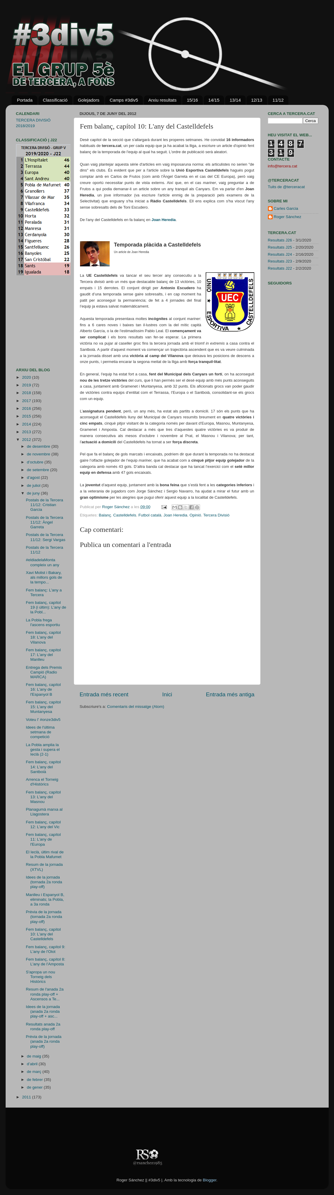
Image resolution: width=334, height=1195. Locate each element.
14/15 (214, 100)
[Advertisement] (34, 321)
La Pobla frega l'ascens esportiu (43, 622)
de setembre (38, 470)
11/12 (278, 100)
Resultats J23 (280, 261)
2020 (27, 377)
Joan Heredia (175, 515)
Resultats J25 (280, 247)
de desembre (39, 446)
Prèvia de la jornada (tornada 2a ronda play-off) (44, 917)
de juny (34, 493)
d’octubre (35, 462)
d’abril (33, 1064)
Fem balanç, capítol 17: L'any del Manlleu (43, 655)
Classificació (55, 100)
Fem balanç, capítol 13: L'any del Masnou (43, 797)
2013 (27, 432)
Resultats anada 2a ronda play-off (43, 1026)
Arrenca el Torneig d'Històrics (42, 781)
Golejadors (89, 100)
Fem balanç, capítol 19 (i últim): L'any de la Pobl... (46, 607)
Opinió (195, 515)
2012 (27, 439)
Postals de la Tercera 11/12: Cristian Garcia (44, 505)
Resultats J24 (280, 254)
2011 (27, 1097)
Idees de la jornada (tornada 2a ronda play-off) (44, 882)
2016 (27, 408)
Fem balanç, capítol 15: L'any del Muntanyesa (43, 707)
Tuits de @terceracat (286, 187)
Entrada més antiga (230, 694)
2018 (27, 393)
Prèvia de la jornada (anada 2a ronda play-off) (43, 1041)
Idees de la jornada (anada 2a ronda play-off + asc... (43, 1011)
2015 (27, 416)
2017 (27, 401)
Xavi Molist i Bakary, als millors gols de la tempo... (44, 577)
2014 (27, 424)
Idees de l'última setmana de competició (40, 732)
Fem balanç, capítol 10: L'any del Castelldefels (43, 934)
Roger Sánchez (116, 507)
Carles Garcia (286, 208)
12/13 (256, 100)
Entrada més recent (104, 694)
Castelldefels (124, 515)
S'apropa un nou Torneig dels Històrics (40, 977)
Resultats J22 (280, 268)
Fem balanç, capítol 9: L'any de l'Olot (45, 949)
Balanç (105, 515)
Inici (167, 694)
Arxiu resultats (162, 100)
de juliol (34, 485)
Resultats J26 (280, 240)
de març (35, 1071)
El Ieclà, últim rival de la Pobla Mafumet (45, 854)
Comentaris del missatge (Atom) (135, 706)
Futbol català (149, 515)
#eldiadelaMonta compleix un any (42, 562)
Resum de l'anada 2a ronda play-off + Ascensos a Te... (44, 994)
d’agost (34, 477)
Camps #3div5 (124, 100)
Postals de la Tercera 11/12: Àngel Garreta (44, 522)
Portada (25, 100)
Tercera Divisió (216, 515)
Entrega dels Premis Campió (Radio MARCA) (44, 672)
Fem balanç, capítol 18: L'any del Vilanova (43, 637)
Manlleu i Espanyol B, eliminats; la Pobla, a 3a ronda (45, 899)
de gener (35, 1087)
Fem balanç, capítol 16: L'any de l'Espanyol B (43, 689)
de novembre (39, 454)
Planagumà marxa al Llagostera (44, 811)
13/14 (235, 100)
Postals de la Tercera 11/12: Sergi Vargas (45, 537)
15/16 (192, 100)
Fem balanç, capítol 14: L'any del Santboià (43, 767)
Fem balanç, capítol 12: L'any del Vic (43, 824)
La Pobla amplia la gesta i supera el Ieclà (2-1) (43, 749)
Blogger (209, 1180)
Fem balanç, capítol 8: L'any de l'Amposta (45, 961)
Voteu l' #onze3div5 (43, 719)
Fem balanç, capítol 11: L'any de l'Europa (43, 839)
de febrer (35, 1079)
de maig (34, 1056)
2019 (27, 385)
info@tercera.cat (282, 166)
